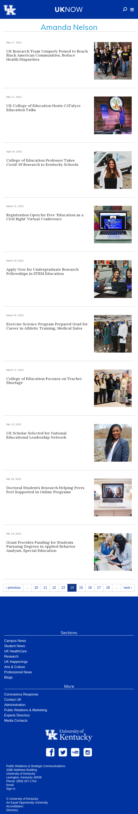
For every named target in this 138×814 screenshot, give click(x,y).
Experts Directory (17, 715)
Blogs (8, 677)
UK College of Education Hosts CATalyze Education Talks (43, 107)
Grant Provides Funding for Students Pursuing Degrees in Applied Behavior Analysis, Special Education (40, 546)
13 (63, 587)
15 (81, 587)
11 (45, 587)
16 (90, 587)
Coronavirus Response (21, 694)
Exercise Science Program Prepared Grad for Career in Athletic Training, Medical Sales (47, 326)
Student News (14, 646)
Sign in (10, 788)
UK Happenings (16, 661)
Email (10, 785)
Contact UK (12, 699)
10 (36, 587)
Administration (14, 705)
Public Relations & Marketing (25, 710)
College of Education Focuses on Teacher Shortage (44, 380)
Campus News (15, 641)
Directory (12, 810)
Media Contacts (15, 720)
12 (54, 587)
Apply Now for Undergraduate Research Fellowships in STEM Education (42, 271)
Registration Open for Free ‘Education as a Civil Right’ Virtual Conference (45, 217)
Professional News (18, 672)
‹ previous (13, 587)
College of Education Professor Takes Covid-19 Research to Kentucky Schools (42, 162)
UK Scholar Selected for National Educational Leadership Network (36, 435)
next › (128, 587)
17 (99, 587)
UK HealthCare (15, 651)
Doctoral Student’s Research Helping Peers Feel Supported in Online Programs (45, 489)
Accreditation (14, 806)
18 (108, 587)
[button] (132, 9)
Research (11, 656)
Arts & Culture (14, 667)
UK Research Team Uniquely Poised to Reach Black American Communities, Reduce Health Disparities (47, 55)
